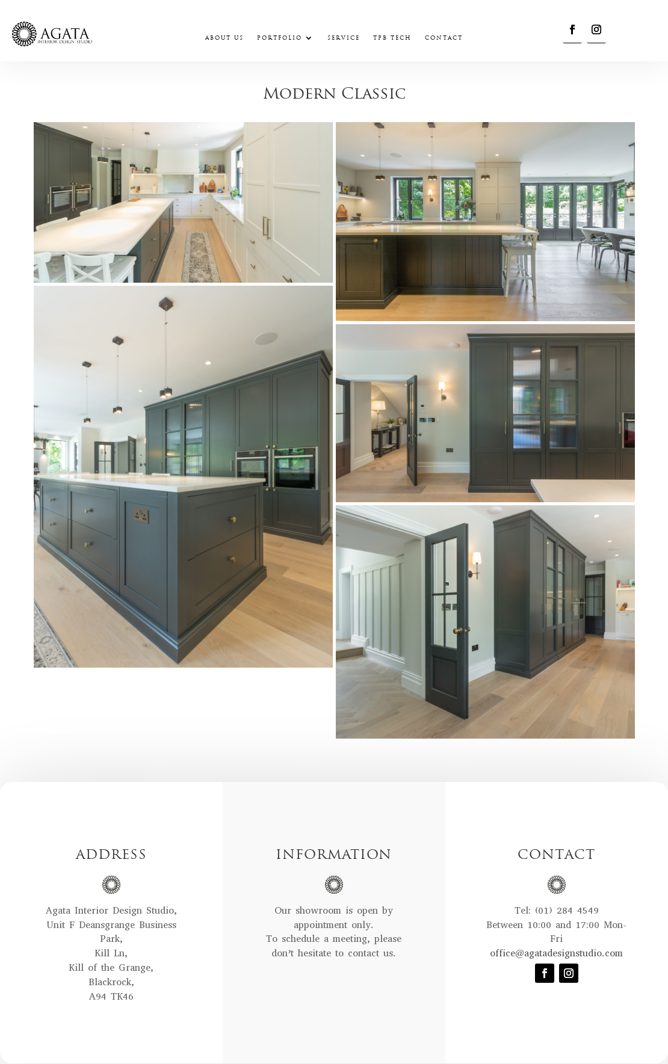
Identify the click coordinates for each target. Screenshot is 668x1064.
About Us (224, 38)
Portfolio (279, 38)
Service (343, 38)
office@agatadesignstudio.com (556, 953)
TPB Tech (392, 38)
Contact (444, 38)
